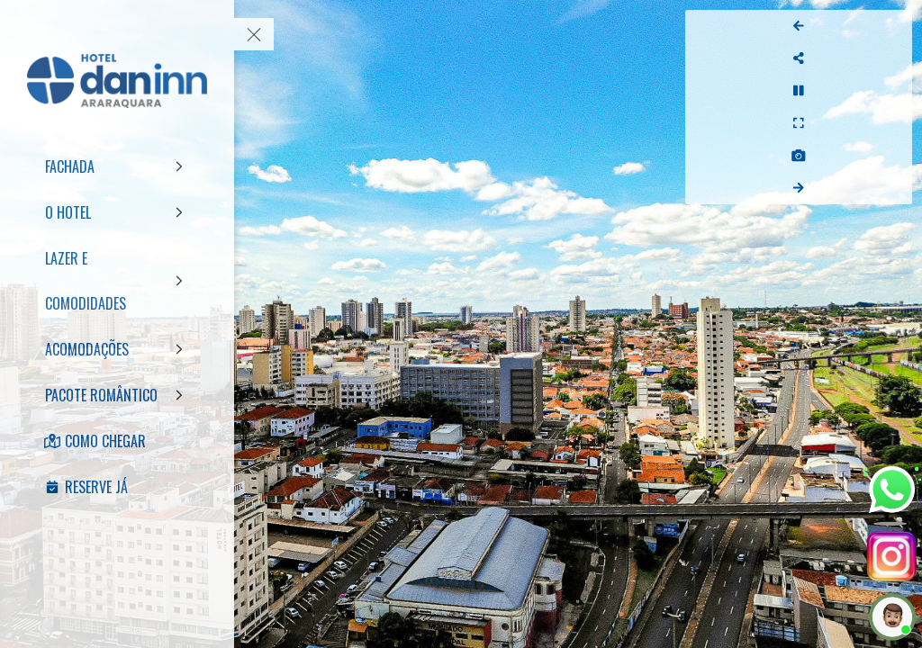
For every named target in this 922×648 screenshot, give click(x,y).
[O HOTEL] (117, 212)
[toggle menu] (254, 34)
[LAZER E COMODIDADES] (117, 281)
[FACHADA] (117, 166)
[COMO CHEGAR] (117, 441)
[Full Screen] (893, 123)
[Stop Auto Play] (893, 91)
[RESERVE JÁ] (117, 486)
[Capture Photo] (893, 156)
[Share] (893, 58)
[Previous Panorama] (893, 26)
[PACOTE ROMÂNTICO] (117, 395)
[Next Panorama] (893, 188)
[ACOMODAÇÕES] (117, 349)
